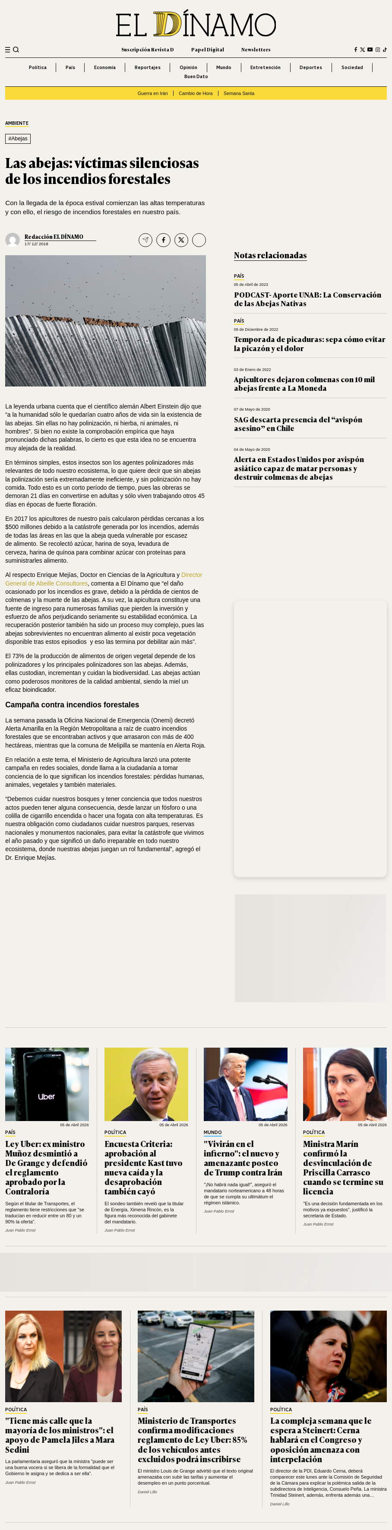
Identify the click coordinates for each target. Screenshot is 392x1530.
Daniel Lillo (147, 1492)
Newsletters (256, 49)
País (70, 67)
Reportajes (148, 67)
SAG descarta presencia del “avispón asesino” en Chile (298, 423)
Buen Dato (196, 76)
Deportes (311, 67)
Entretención (265, 67)
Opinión (188, 67)
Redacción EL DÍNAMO (54, 237)
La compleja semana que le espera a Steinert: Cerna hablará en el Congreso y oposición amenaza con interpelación (321, 1439)
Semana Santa (239, 93)
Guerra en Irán (153, 93)
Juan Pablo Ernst (20, 1230)
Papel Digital (207, 49)
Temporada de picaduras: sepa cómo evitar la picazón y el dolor (310, 343)
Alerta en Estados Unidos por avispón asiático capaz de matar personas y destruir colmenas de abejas (299, 467)
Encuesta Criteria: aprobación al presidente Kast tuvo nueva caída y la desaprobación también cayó (143, 1167)
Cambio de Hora (195, 93)
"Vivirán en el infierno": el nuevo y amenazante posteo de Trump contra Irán (243, 1157)
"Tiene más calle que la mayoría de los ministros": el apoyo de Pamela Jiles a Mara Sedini (59, 1434)
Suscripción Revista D (147, 49)
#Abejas (17, 139)
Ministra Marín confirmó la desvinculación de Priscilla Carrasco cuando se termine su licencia (343, 1167)
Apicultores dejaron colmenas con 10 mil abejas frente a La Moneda (304, 383)
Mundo (223, 67)
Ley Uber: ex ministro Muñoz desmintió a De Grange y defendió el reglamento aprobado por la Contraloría (46, 1167)
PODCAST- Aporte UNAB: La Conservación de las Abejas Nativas (307, 298)
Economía (105, 67)
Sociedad (352, 67)
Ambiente (16, 123)
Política (38, 67)
